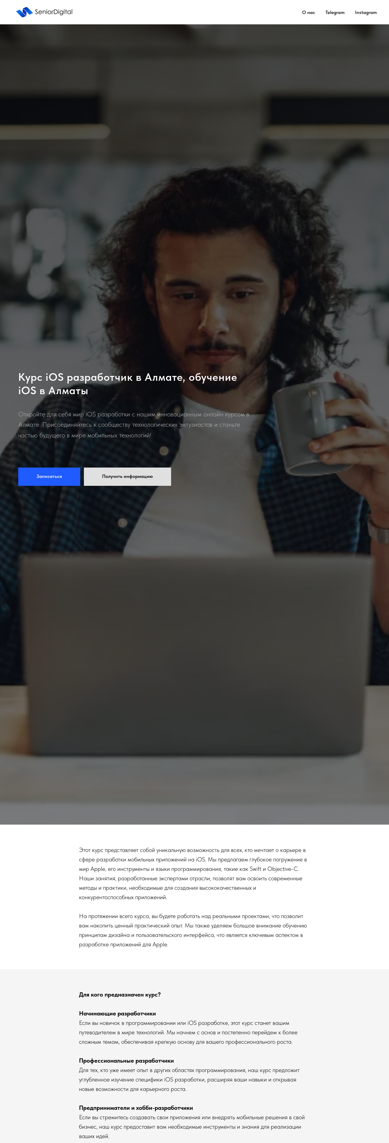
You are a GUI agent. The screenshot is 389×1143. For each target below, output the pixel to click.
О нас (308, 12)
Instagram (366, 12)
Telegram (335, 12)
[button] (49, 477)
